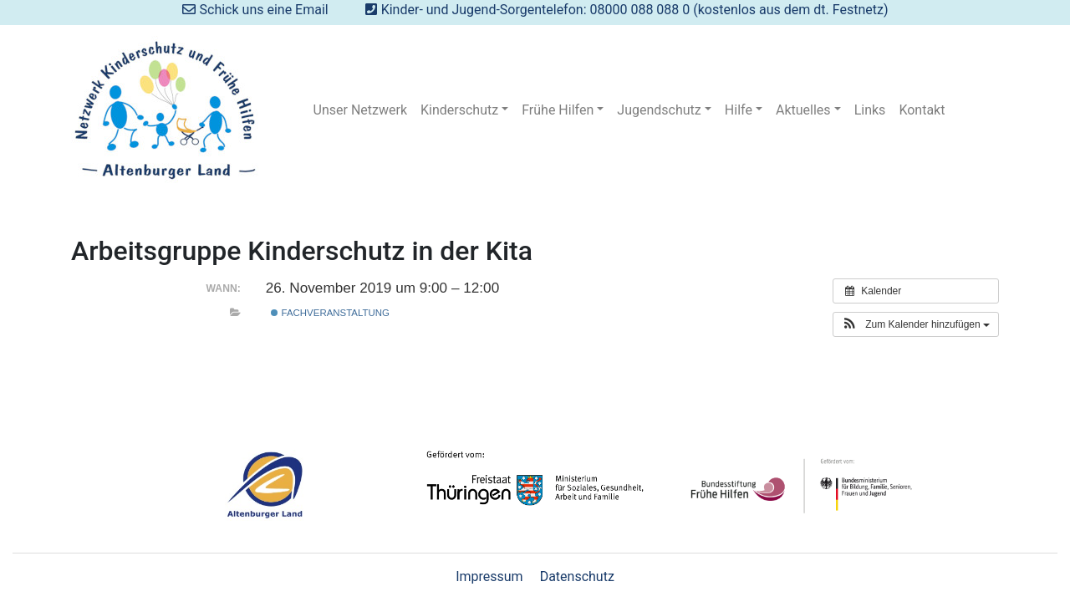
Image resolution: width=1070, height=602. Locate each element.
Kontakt (922, 110)
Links (870, 110)
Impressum (489, 576)
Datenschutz (577, 576)
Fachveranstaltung (330, 313)
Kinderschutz (459, 110)
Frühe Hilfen (558, 110)
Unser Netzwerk (360, 110)
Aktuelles (803, 110)
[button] (915, 324)
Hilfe (738, 110)
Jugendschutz (659, 110)
